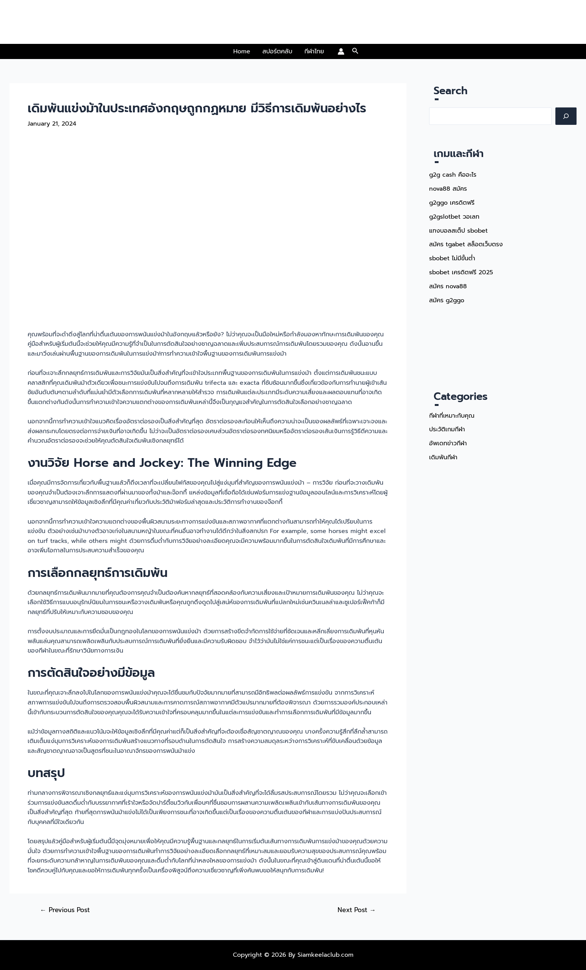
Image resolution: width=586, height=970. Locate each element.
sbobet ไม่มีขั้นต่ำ (452, 256)
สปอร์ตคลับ (277, 51)
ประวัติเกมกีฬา (447, 426)
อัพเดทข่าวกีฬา (448, 439)
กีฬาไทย (314, 51)
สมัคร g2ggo (447, 297)
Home (241, 51)
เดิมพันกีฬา (443, 453)
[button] (355, 51)
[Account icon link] (341, 51)
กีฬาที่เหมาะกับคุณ (451, 412)
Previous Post (65, 910)
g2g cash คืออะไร (453, 174)
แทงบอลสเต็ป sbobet (458, 229)
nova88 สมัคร (448, 188)
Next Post (356, 910)
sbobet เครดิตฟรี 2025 (461, 270)
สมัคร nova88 (448, 283)
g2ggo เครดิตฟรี (452, 202)
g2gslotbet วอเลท (455, 215)
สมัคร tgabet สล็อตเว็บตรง (466, 242)
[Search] (566, 116)
